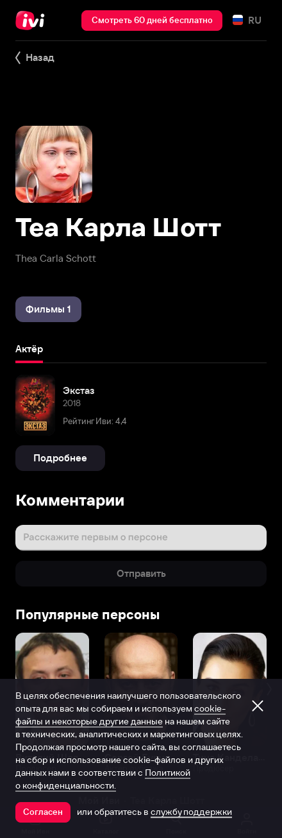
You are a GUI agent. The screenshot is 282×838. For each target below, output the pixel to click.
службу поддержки (191, 812)
